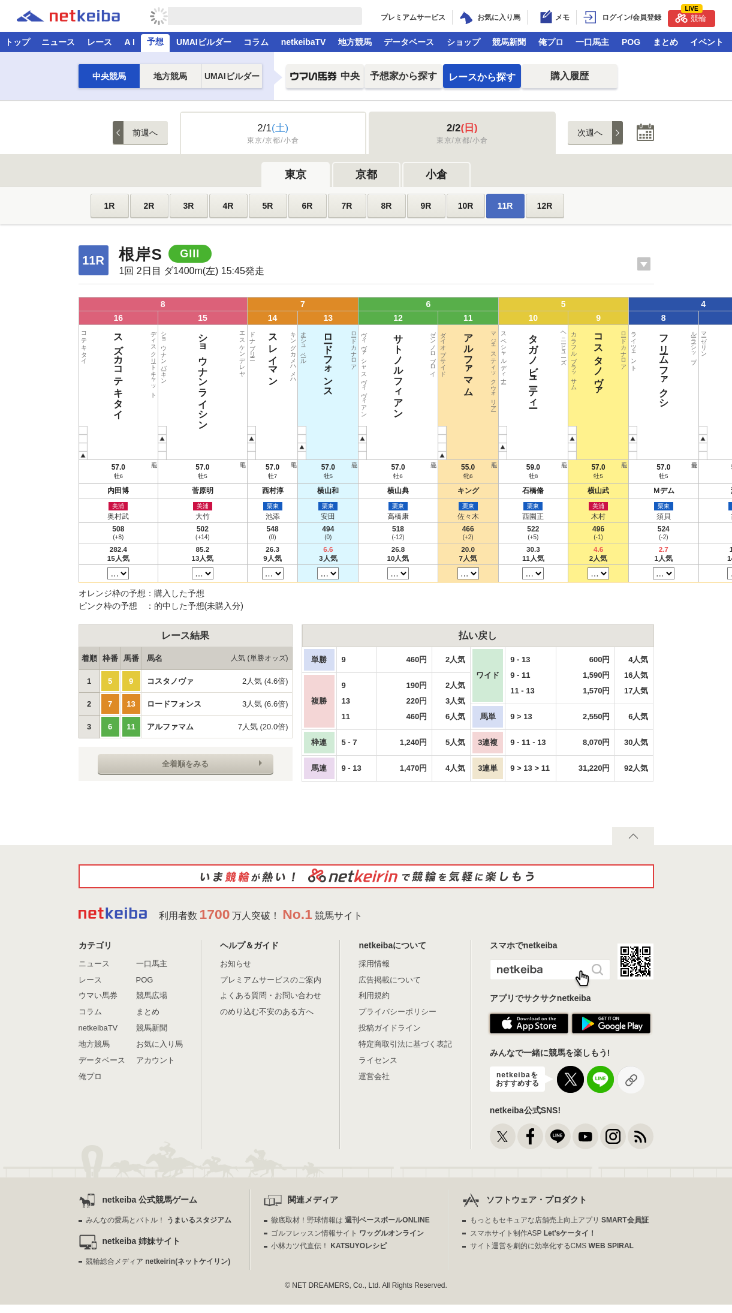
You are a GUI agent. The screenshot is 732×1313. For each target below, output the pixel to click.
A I (130, 42)
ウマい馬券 (98, 995)
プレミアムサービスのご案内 (270, 979)
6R (307, 206)
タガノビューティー (277, 365)
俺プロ (551, 42)
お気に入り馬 (159, 1043)
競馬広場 (151, 995)
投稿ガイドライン (390, 1027)
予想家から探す (403, 76)
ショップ (463, 42)
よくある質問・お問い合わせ (270, 995)
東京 (295, 175)
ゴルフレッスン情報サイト (347, 1233)
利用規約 (374, 995)
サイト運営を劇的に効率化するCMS (552, 1246)
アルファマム (247, 360)
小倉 (436, 175)
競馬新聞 (509, 42)
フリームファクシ (338, 365)
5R (268, 206)
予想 (155, 41)
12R (545, 206)
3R (188, 206)
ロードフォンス (185, 360)
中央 (325, 79)
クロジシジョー (552, 360)
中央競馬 (109, 76)
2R (149, 206)
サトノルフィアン (216, 371)
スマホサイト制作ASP (533, 1233)
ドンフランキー (522, 360)
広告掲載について (390, 979)
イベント (707, 42)
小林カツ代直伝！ (329, 1246)
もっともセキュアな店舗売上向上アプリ (559, 1220)
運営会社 (374, 1076)
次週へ (590, 132)
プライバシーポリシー (397, 1011)
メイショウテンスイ (491, 376)
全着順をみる (185, 763)
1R (109, 206)
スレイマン (155, 354)
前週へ (145, 132)
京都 (366, 175)
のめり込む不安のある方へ (267, 1011)
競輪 (690, 16)
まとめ (665, 42)
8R (386, 206)
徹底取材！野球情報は (350, 1220)
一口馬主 (592, 42)
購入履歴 (569, 76)
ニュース (58, 42)
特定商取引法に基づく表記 (405, 1043)
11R (505, 206)
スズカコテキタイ (94, 371)
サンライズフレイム (430, 376)
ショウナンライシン (124, 376)
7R (347, 206)
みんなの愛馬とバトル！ (158, 1220)
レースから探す (482, 77)
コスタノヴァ (308, 360)
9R (426, 206)
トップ (17, 42)
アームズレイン (461, 360)
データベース (409, 42)
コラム (256, 42)
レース (99, 42)
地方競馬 (355, 42)
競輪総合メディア (158, 1261)
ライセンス (378, 1060)
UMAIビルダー (203, 42)
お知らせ (235, 963)
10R (466, 206)
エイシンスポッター (369, 371)
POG (631, 42)
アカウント (155, 1060)
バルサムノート (399, 360)
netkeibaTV (303, 42)
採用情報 (374, 963)
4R (228, 206)
